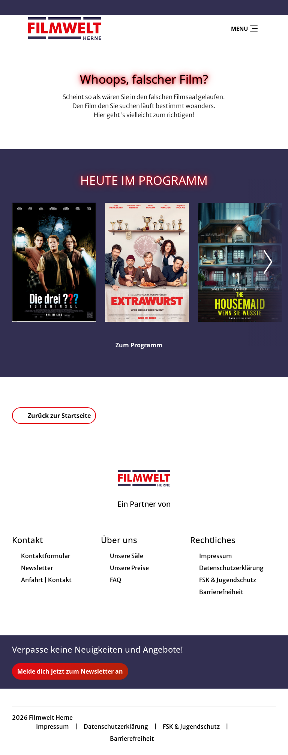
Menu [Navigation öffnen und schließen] (244, 28)
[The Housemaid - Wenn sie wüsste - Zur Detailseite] (240, 262)
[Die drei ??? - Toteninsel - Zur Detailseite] (54, 262)
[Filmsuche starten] (268, 28)
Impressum (52, 726)
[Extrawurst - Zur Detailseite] (147, 262)
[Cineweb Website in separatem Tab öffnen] (144, 513)
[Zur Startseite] (64, 28)
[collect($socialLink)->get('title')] (13, 7)
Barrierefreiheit (132, 738)
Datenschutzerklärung (116, 726)
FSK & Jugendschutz (191, 726)
